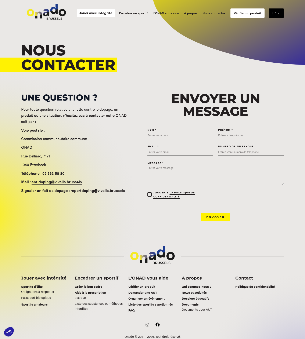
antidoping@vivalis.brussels (57, 181)
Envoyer (215, 217)
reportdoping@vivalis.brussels (98, 190)
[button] (276, 13)
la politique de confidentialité (174, 194)
